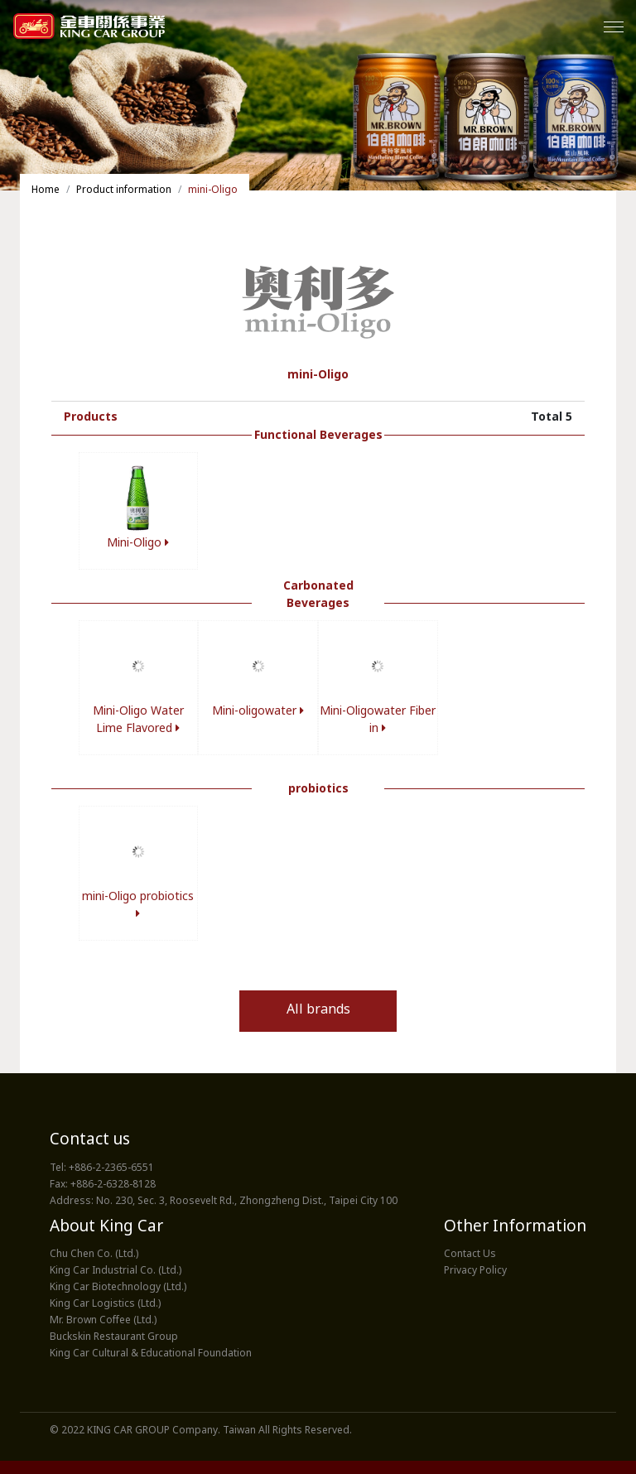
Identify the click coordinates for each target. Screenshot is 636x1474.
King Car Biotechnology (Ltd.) (118, 1287)
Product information (123, 190)
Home (45, 190)
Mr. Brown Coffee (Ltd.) (103, 1321)
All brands (318, 1010)
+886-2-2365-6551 (111, 1168)
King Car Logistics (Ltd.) (105, 1304)
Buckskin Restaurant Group (114, 1337)
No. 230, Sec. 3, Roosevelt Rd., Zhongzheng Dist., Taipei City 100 (247, 1201)
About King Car (106, 1228)
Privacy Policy (475, 1271)
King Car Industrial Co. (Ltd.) (115, 1271)
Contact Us (470, 1254)
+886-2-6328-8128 (113, 1185)
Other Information (515, 1228)
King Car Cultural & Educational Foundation (151, 1354)
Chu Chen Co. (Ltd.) (94, 1254)
